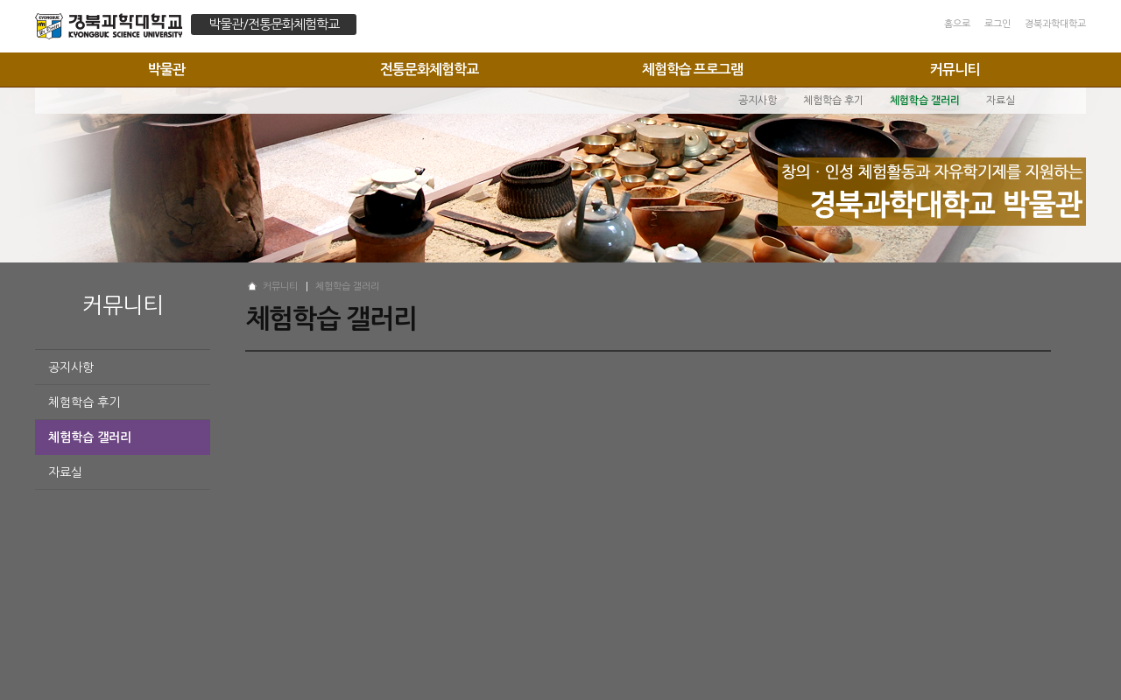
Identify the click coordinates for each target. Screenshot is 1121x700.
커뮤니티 (954, 69)
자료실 (65, 472)
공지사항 (71, 367)
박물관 (166, 69)
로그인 (997, 24)
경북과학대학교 (1055, 24)
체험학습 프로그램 (692, 69)
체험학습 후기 (84, 402)
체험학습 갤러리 (89, 437)
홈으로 (957, 24)
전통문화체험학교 (429, 69)
